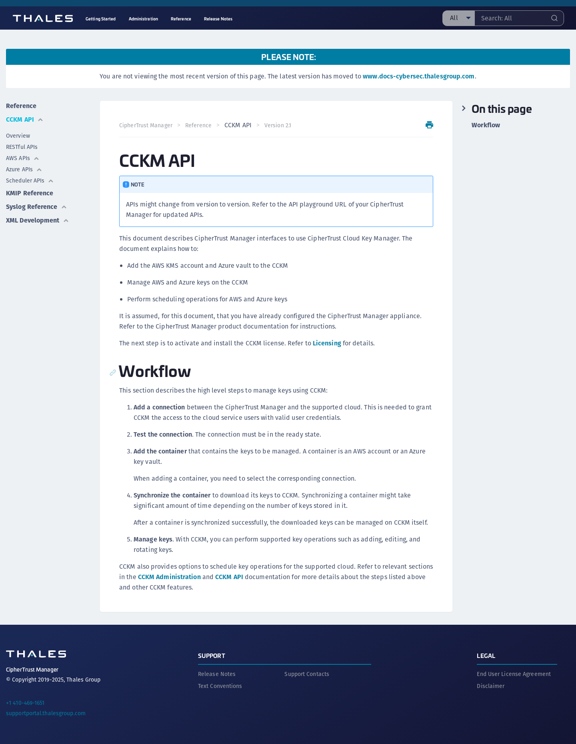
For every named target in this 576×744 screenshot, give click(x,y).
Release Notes (217, 674)
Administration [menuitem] (143, 19)
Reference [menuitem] (181, 19)
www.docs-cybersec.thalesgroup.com (418, 76)
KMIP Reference (29, 193)
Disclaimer (490, 686)
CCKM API (25, 119)
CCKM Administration (169, 577)
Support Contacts (306, 674)
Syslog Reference (36, 206)
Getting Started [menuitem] (101, 19)
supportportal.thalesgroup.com (46, 713)
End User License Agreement (514, 674)
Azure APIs (24, 169)
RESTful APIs (22, 146)
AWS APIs (23, 158)
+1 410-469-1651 (25, 703)
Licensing (327, 343)
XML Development (37, 220)
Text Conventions (220, 686)
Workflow (486, 125)
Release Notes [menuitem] (218, 19)
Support (211, 655)
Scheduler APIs (30, 180)
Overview (18, 135)
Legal (486, 655)
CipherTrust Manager (145, 125)
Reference (21, 105)
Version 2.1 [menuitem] (277, 125)
